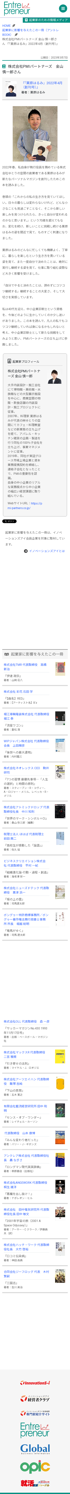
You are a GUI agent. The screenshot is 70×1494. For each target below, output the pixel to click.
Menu (64, 7)
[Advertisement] (35, 611)
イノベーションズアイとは (47, 551)
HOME (6, 26)
